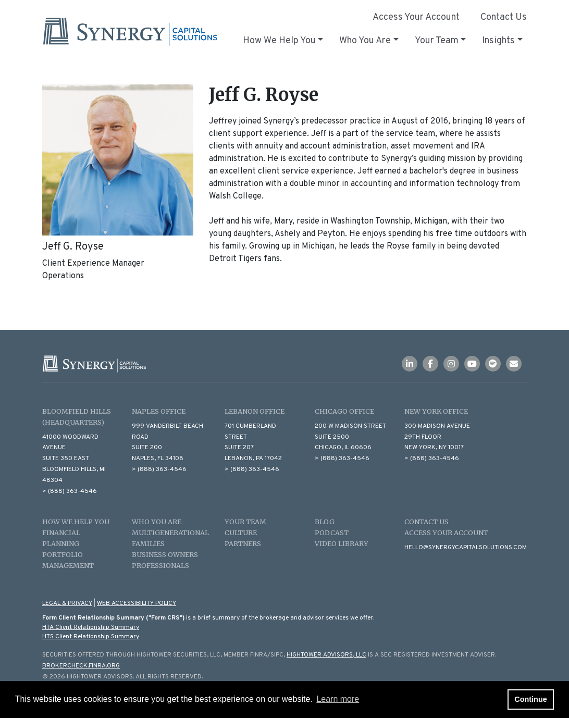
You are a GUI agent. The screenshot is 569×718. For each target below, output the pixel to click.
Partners (243, 543)
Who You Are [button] (365, 41)
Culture (241, 532)
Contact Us (503, 17)
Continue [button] (530, 699)
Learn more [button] (337, 699)
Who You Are (156, 521)
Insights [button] (498, 41)
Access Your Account (416, 17)
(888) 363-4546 (72, 491)
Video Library (341, 543)
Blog (325, 521)
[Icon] (412, 365)
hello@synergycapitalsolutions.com (465, 547)
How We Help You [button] (279, 41)
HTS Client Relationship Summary (90, 637)
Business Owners (165, 554)
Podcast (332, 532)
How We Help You (75, 521)
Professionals (160, 565)
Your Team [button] (437, 41)
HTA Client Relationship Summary (90, 627)
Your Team (245, 521)
